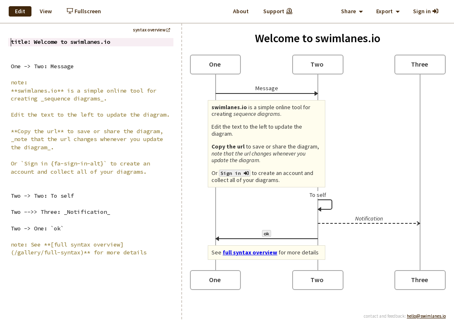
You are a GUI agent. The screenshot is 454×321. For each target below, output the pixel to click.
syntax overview (151, 30)
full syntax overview (250, 252)
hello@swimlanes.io (426, 316)
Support (278, 11)
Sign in (426, 11)
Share (352, 11)
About (241, 11)
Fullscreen (83, 11)
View (46, 11)
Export (388, 11)
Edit (20, 11)
